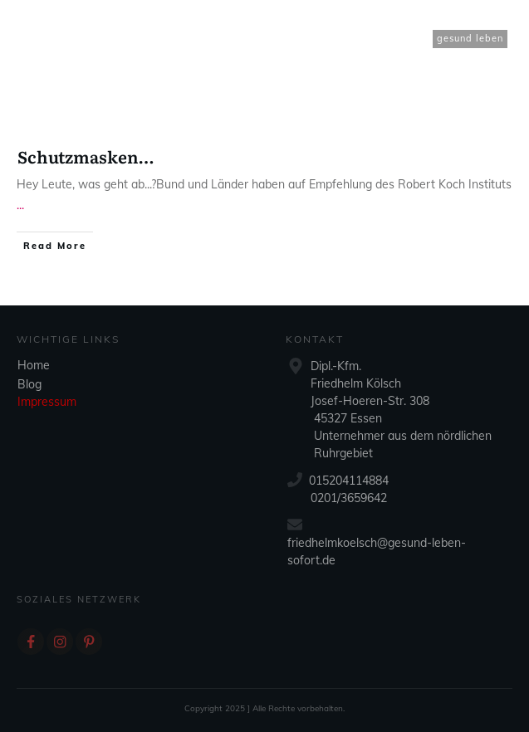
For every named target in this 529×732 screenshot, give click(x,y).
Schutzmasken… (85, 156)
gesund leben (470, 38)
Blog (29, 384)
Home (33, 365)
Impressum (46, 401)
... (20, 205)
